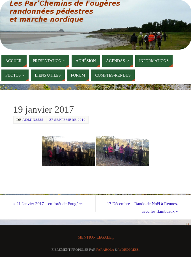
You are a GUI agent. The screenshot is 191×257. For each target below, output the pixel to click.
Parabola (105, 250)
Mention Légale (95, 237)
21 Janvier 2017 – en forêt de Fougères (48, 203)
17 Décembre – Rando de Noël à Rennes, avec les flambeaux (142, 207)
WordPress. (129, 250)
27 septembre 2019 (67, 119)
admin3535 (32, 119)
